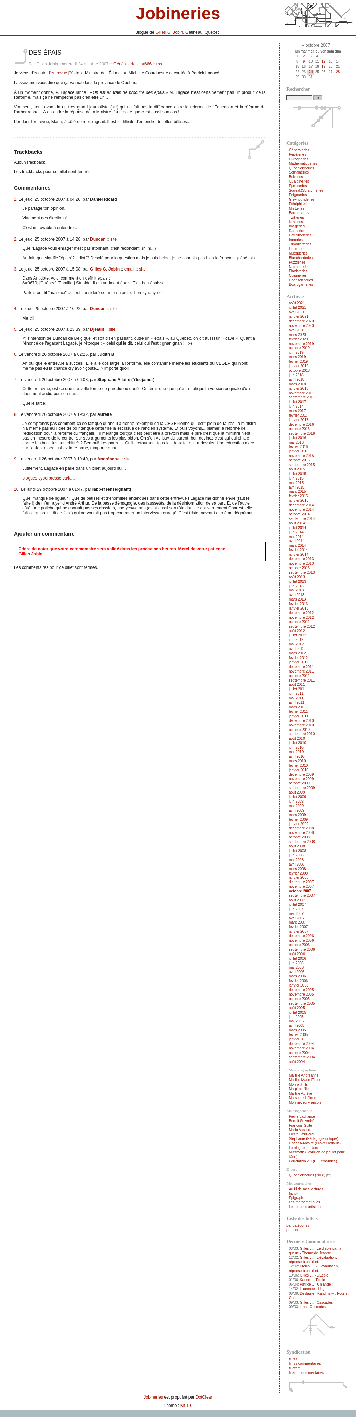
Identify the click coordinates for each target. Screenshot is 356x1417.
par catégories (297, 1225)
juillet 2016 (297, 438)
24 (311, 72)
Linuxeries (297, 249)
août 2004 (297, 1062)
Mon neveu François (305, 1102)
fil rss (293, 1359)
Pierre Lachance (302, 1116)
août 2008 (297, 846)
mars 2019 (297, 357)
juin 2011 (296, 693)
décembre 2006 (301, 936)
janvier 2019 (298, 366)
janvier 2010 (298, 770)
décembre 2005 (301, 990)
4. (15, 308)
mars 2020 (297, 335)
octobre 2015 (299, 460)
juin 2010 (296, 747)
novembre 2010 (301, 725)
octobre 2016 (299, 429)
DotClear (204, 1397)
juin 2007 (296, 909)
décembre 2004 (301, 1044)
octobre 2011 (299, 676)
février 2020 (298, 339)
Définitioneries (300, 235)
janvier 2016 (298, 451)
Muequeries (298, 253)
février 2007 (298, 927)
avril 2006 (297, 972)
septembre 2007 (302, 895)
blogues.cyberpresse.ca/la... (48, 478)
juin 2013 (296, 586)
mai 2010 (296, 752)
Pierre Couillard (301, 1134)
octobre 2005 (299, 999)
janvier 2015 (298, 500)
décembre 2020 (301, 321)
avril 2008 (297, 864)
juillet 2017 (297, 402)
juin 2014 (296, 532)
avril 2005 (297, 1026)
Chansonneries (301, 280)
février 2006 (298, 981)
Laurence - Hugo (313, 1289)
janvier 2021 (298, 317)
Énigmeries (298, 195)
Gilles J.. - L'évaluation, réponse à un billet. (313, 1260)
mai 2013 (296, 590)
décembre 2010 (301, 721)
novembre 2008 (301, 833)
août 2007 (297, 900)
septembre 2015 (302, 465)
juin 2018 (296, 375)
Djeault (97, 329)
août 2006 (297, 954)
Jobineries (178, 13)
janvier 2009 (298, 824)
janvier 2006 (298, 985)
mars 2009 (297, 815)
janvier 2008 (298, 877)
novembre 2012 (301, 617)
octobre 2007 (300, 891)
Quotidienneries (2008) (307, 1175)
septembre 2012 (302, 626)
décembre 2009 (301, 774)
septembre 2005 (302, 1003)
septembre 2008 (302, 842)
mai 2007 (296, 914)
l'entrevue (58, 73)
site (113, 239)
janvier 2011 (298, 716)
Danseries (297, 231)
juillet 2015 (297, 474)
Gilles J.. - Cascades (316, 1302)
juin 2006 (296, 963)
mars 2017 (297, 411)
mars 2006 (297, 976)
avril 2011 (297, 703)
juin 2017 (296, 406)
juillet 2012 (297, 635)
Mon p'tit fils (298, 1084)
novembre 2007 (301, 886)
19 (323, 67)
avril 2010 (297, 756)
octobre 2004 (299, 1053)
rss (159, 64)
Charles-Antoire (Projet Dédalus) (315, 1143)
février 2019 (298, 361)
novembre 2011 (301, 671)
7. (15, 379)
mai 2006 (296, 967)
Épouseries (298, 186)
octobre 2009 (299, 783)
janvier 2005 (298, 1039)
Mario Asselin (299, 1130)
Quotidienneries (301, 168)
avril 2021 (297, 312)
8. (15, 414)
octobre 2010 (299, 730)
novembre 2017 (301, 393)
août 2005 (297, 1008)
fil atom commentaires (306, 1373)
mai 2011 (296, 698)
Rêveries (296, 222)
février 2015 (298, 496)
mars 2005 (297, 1030)
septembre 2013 (302, 572)
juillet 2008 (297, 851)
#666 (147, 64)
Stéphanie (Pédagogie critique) (313, 1139)
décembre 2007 (301, 882)
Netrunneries (299, 267)
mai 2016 (296, 442)
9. (15, 459)
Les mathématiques (304, 1202)
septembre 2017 (302, 397)
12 (323, 61)
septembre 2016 (302, 433)
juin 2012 (296, 640)
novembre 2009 (301, 779)
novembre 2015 (301, 456)
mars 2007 (297, 922)
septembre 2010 (302, 734)
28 (338, 72)
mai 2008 (296, 860)
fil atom (294, 1368)
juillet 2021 (297, 307)
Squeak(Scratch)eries (306, 190)
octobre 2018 (299, 370)
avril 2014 (297, 541)
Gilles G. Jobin (169, 32)
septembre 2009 (302, 788)
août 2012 (297, 631)
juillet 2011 (297, 689)
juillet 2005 (297, 1012)
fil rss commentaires (305, 1364)
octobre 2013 (299, 568)
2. (15, 239)
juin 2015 (296, 478)
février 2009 (298, 819)
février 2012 (298, 658)
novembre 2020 (301, 326)
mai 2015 (296, 483)
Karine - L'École (312, 1280)
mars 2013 (297, 599)
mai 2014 (296, 537)
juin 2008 (296, 855)
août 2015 (297, 469)
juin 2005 (296, 1017)
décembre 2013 (301, 559)
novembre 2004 (301, 1048)
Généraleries (125, 64)
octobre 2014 (299, 514)
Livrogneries (298, 159)
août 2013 (297, 577)
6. (15, 354)
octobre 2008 (299, 837)
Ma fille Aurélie (300, 1093)
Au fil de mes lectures (306, 1189)
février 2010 (298, 765)
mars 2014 (297, 545)
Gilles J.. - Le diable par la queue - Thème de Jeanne (315, 1251)
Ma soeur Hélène (302, 1098)
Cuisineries (298, 275)
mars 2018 (297, 384)
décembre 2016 (301, 424)
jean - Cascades (313, 1307)
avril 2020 (297, 330)
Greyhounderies (302, 199)
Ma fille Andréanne (304, 1075)
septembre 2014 (302, 519)
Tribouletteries (300, 244)
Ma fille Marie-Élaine (305, 1080)
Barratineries (299, 213)
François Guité (300, 1125)
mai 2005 (296, 1021)
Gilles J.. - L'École (314, 1275)
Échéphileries (299, 204)
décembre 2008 (301, 828)
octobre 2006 (299, 945)
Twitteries (296, 217)
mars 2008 (297, 869)
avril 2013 (297, 595)
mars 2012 (297, 653)
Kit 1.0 (186, 1405)
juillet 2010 (297, 743)
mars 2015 (297, 491)
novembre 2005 (301, 994)
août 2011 (297, 684)
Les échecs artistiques (306, 1207)
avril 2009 (297, 810)
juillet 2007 (297, 905)
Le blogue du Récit (304, 1148)
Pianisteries (298, 271)
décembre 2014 (301, 505)
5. (15, 329)
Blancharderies (301, 258)
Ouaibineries (299, 181)
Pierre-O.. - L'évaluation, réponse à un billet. (314, 1268)
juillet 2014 (297, 528)
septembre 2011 (302, 680)
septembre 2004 (302, 1057)
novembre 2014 (301, 510)
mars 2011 (297, 707)
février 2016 (298, 447)
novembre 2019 (301, 344)
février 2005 (298, 1035)
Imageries (297, 226)
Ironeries (296, 240)
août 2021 (297, 303)
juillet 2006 (297, 958)
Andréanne (108, 459)
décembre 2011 (301, 667)
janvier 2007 (298, 931)
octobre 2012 (299, 622)
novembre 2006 (301, 940)
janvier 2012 (298, 662)
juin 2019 (296, 352)
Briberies (296, 177)
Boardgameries (301, 285)
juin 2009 (296, 801)
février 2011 (298, 712)
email (129, 269)
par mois (293, 1230)
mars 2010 (297, 761)
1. (15, 199)
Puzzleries (297, 262)
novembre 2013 (301, 563)
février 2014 (298, 550)
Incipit (293, 1193)
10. (17, 489)
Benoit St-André (301, 1121)
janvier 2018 (298, 389)
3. (15, 269)
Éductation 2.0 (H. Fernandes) (313, 1161)
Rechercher (298, 89)
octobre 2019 (299, 348)
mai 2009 (296, 806)
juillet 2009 (297, 797)
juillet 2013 (297, 581)
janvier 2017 (298, 420)
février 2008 (298, 873)
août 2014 (297, 523)
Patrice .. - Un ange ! (316, 1284)
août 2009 (297, 792)
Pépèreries (297, 154)
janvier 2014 (298, 554)
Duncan (98, 239)
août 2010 (297, 738)
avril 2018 (297, 379)
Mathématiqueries (303, 164)
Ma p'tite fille (299, 1089)
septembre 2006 (302, 949)
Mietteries (297, 208)
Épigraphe (297, 1198)
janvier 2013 (298, 608)
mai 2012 (296, 644)
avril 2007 (297, 918)
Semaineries (299, 172)
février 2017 (298, 415)
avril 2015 (297, 487)
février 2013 (298, 604)
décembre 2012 (301, 613)
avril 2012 (297, 649)
